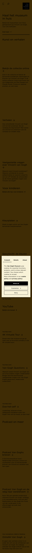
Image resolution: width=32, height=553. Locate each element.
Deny (16, 293)
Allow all (16, 283)
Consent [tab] (7, 260)
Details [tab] (16, 260)
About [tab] (25, 260)
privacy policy (17, 278)
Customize (16, 288)
